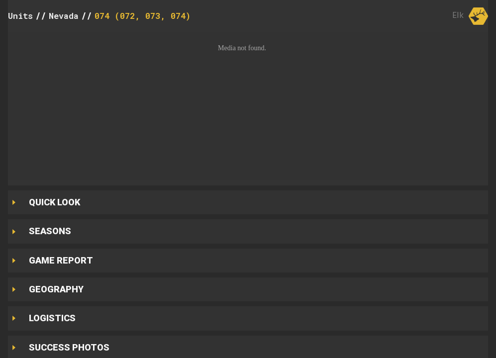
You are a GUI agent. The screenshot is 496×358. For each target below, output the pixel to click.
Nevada (64, 15)
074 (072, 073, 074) (143, 15)
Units (20, 15)
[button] (248, 106)
